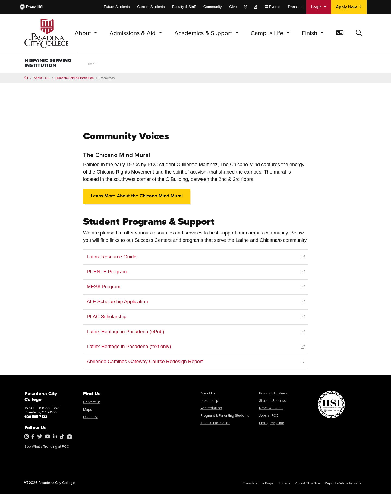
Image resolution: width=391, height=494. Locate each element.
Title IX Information (215, 422)
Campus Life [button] (268, 33)
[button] (359, 33)
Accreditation (211, 407)
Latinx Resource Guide (112, 257)
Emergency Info (271, 422)
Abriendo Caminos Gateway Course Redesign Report (145, 361)
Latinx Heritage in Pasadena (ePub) (125, 331)
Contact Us (91, 402)
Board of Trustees (273, 393)
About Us (207, 393)
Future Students (117, 7)
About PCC (41, 77)
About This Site (307, 483)
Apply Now (349, 7)
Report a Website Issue (343, 483)
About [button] (84, 33)
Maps (87, 409)
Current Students (151, 7)
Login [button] (317, 7)
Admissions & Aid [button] (133, 33)
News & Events (271, 407)
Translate (295, 7)
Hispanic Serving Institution (47, 63)
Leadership (209, 400)
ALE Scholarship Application (117, 301)
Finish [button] (310, 33)
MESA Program (104, 286)
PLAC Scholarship (107, 316)
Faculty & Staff (184, 7)
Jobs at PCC (268, 415)
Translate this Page (258, 483)
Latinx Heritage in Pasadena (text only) (129, 346)
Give (233, 7)
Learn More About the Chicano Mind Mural (137, 195)
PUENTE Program (107, 271)
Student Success (272, 400)
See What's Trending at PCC (46, 446)
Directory (90, 416)
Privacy (284, 483)
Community (212, 7)
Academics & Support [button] (204, 33)
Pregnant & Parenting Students (224, 415)
